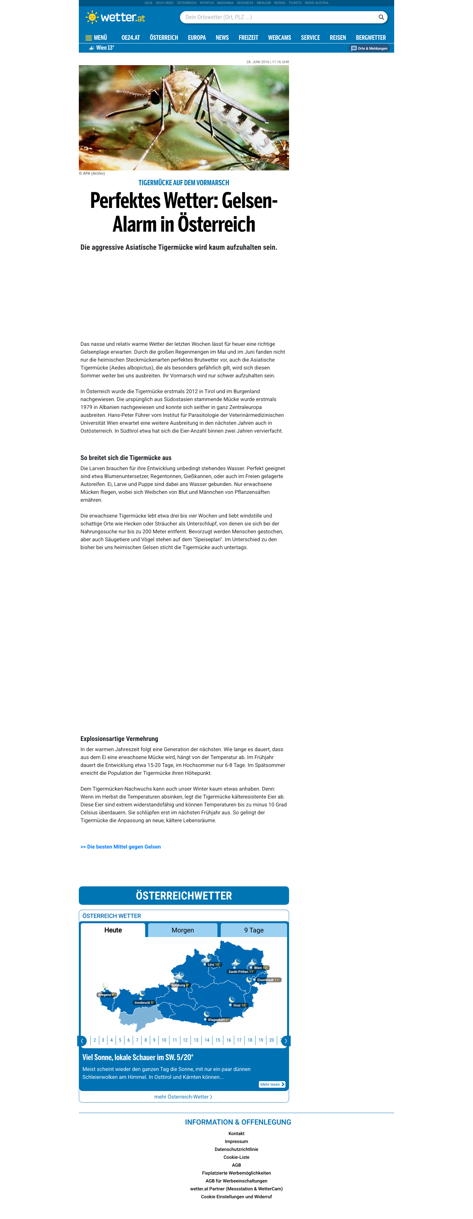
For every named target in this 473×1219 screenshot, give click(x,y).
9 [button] (156, 1040)
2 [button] (97, 1040)
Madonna (225, 3)
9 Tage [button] (253, 930)
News (222, 38)
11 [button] (177, 1040)
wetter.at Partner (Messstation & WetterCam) (236, 1189)
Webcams (279, 38)
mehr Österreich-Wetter (184, 1097)
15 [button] (220, 1040)
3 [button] (105, 1040)
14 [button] (209, 1040)
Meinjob (264, 3)
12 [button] (187, 1040)
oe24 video (165, 3)
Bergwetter (371, 38)
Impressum (236, 1141)
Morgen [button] (183, 930)
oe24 (148, 3)
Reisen (279, 3)
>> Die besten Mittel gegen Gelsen (120, 847)
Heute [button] (113, 930)
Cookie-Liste (237, 1157)
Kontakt (237, 1133)
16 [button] (231, 1040)
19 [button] (263, 1040)
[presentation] (82, 1041)
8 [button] (148, 1040)
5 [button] (122, 1040)
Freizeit (248, 38)
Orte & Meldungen (369, 48)
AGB (236, 1165)
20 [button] (274, 1040)
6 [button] (131, 1040)
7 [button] (139, 1040)
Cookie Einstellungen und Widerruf (236, 1197)
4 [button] (114, 1040)
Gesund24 (245, 3)
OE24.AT (131, 38)
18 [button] (252, 1040)
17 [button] (241, 1040)
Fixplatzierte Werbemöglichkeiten (236, 1173)
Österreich (186, 3)
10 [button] (166, 1040)
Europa (197, 38)
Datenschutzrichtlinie (237, 1149)
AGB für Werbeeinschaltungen (236, 1181)
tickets (295, 3)
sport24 (207, 3)
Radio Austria (316, 3)
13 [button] (198, 1040)
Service (310, 38)
